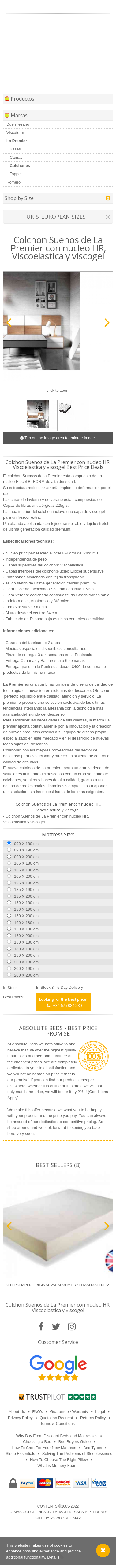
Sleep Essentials (20, 1453)
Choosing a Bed (37, 1441)
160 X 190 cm (26, 929)
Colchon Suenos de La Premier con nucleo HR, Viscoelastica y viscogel (58, 1307)
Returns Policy (93, 1417)
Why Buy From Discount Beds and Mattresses (57, 1435)
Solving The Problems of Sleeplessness (77, 1453)
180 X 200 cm (26, 955)
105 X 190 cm (26, 870)
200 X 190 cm (26, 968)
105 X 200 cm (26, 876)
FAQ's (37, 1411)
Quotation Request (56, 1417)
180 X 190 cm (26, 949)
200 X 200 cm (26, 975)
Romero (13, 182)
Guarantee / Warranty (69, 1411)
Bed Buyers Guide (74, 1441)
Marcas (16, 115)
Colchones (20, 165)
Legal (100, 1411)
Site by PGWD (48, 1518)
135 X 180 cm (26, 883)
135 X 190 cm (26, 889)
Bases (15, 149)
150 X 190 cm (26, 909)
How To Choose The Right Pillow (59, 1459)
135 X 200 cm (26, 896)
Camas (16, 157)
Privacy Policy (20, 1417)
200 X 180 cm (26, 962)
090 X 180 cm (26, 843)
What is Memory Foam (57, 1465)
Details (53, 1557)
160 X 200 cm (26, 935)
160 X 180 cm (26, 922)
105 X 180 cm (26, 863)
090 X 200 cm (26, 857)
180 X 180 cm (26, 942)
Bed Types (92, 1447)
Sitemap (73, 1518)
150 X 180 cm (26, 902)
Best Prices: (13, 997)
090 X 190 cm (26, 850)
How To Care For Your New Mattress (44, 1447)
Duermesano (17, 124)
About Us (17, 1411)
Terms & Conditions (57, 1423)
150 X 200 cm (26, 916)
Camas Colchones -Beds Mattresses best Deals (58, 1512)
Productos (19, 98)
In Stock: (11, 987)
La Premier (16, 141)
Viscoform (15, 132)
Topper (16, 174)
